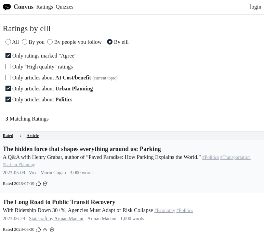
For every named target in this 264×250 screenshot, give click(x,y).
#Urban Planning (19, 164)
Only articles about (61, 77)
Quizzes (65, 7)
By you (33, 42)
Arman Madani (101, 218)
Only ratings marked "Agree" (41, 56)
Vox (33, 172)
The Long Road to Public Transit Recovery (59, 202)
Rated (12, 135)
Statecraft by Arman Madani (56, 218)
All (12, 42)
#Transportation (235, 157)
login (255, 7)
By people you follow (74, 42)
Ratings (44, 7)
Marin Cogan (53, 172)
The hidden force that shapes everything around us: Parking (82, 149)
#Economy (164, 210)
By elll (118, 42)
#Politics (210, 157)
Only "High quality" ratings (39, 67)
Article (33, 135)
